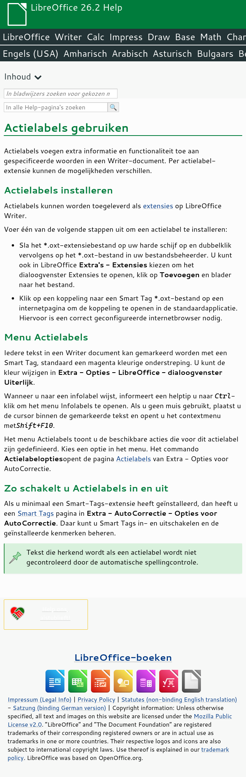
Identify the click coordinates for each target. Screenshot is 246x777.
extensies (158, 206)
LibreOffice (26, 36)
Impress (126, 36)
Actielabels (133, 458)
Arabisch (130, 53)
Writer (67, 36)
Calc (95, 36)
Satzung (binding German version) (60, 708)
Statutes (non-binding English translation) (179, 699)
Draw (158, 36)
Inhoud (17, 76)
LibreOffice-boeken (123, 657)
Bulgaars (215, 53)
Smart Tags (35, 513)
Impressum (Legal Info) (40, 699)
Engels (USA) (30, 53)
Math (211, 36)
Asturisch (172, 53)
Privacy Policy (96, 699)
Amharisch (85, 53)
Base (185, 36)
